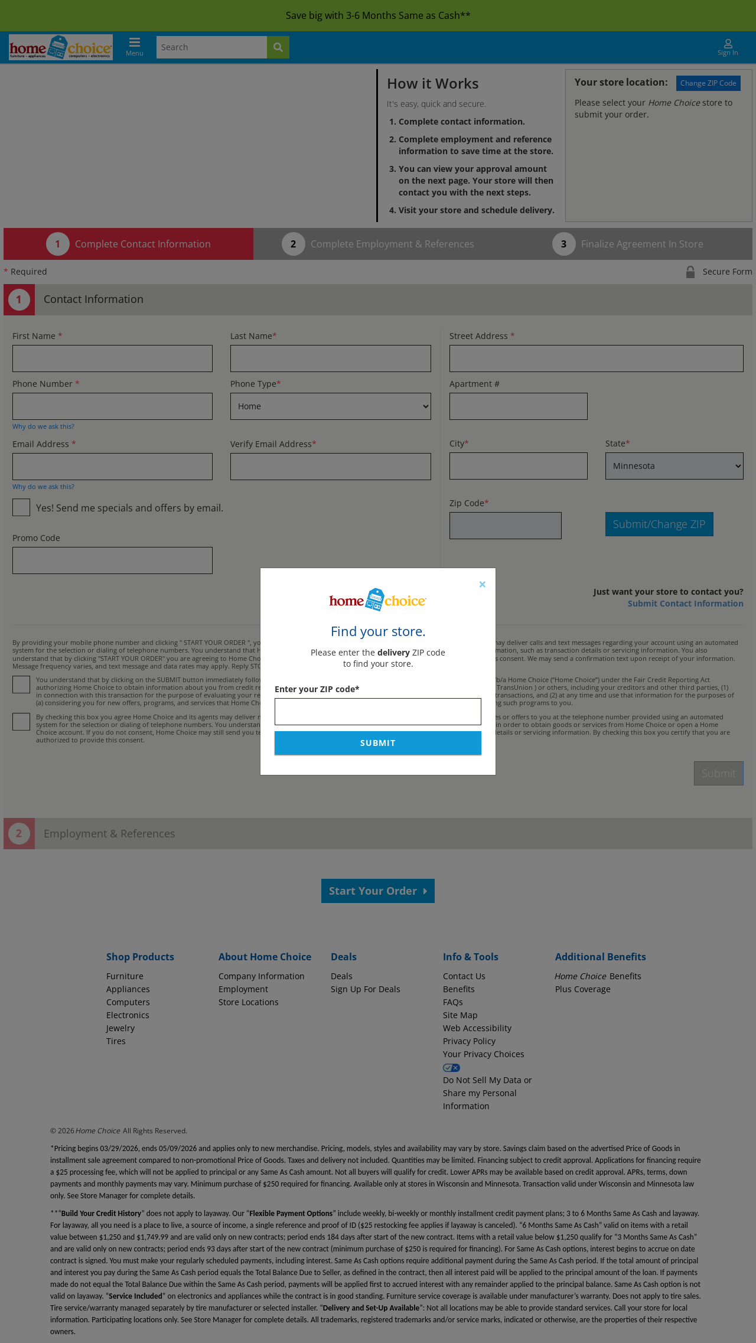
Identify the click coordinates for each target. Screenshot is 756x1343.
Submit (378, 742)
